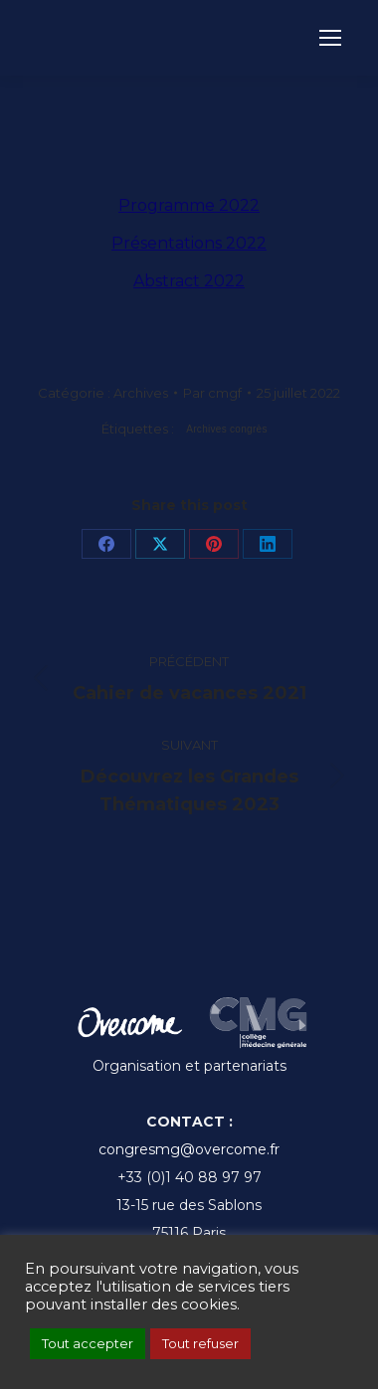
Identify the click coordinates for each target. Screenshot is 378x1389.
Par (212, 393)
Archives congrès (227, 429)
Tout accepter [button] (87, 1343)
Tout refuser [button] (200, 1343)
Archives (140, 393)
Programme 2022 (189, 205)
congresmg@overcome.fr (189, 1149)
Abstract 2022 (189, 280)
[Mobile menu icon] (330, 38)
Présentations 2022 (189, 243)
